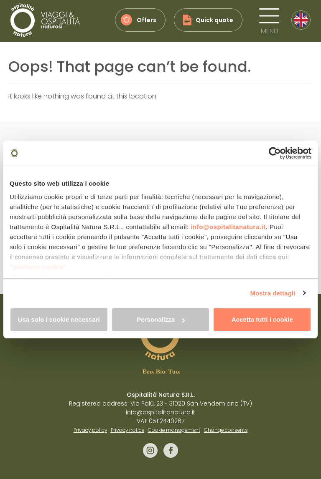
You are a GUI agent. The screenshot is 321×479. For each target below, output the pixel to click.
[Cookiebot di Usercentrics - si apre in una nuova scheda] (274, 153)
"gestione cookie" (38, 266)
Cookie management (174, 430)
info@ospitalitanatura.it (228, 226)
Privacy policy (90, 430)
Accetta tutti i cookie (262, 319)
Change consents (226, 430)
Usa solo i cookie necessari (59, 319)
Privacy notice (127, 430)
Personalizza (161, 319)
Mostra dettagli (272, 293)
